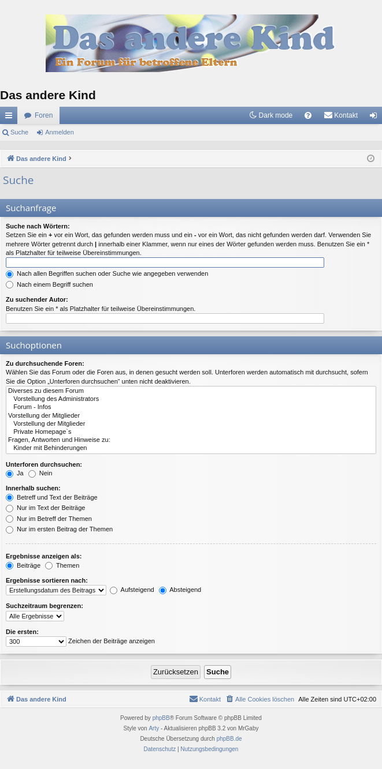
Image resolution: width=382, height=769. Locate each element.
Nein (40, 473)
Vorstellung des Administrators (191, 399)
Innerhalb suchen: (33, 488)
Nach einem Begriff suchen (49, 284)
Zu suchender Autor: (37, 299)
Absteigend (180, 589)
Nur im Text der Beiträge (45, 507)
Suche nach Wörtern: (38, 226)
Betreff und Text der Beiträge (52, 497)
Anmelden (59, 132)
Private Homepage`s (191, 432)
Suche (19, 132)
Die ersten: (22, 631)
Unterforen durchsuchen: (44, 464)
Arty (154, 728)
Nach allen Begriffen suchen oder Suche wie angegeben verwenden (107, 273)
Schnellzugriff (11, 117)
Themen (62, 565)
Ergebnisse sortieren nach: (47, 580)
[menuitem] (308, 115)
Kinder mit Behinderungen (191, 448)
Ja (15, 473)
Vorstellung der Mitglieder (191, 416)
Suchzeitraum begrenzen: (44, 605)
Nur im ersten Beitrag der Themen (59, 529)
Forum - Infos (191, 407)
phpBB (161, 718)
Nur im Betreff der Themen (49, 518)
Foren (44, 115)
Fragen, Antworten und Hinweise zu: (191, 440)
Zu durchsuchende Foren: (45, 363)
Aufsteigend (132, 589)
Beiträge (23, 565)
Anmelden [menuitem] (376, 117)
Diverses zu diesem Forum (191, 391)
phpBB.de (229, 739)
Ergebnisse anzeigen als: (43, 556)
